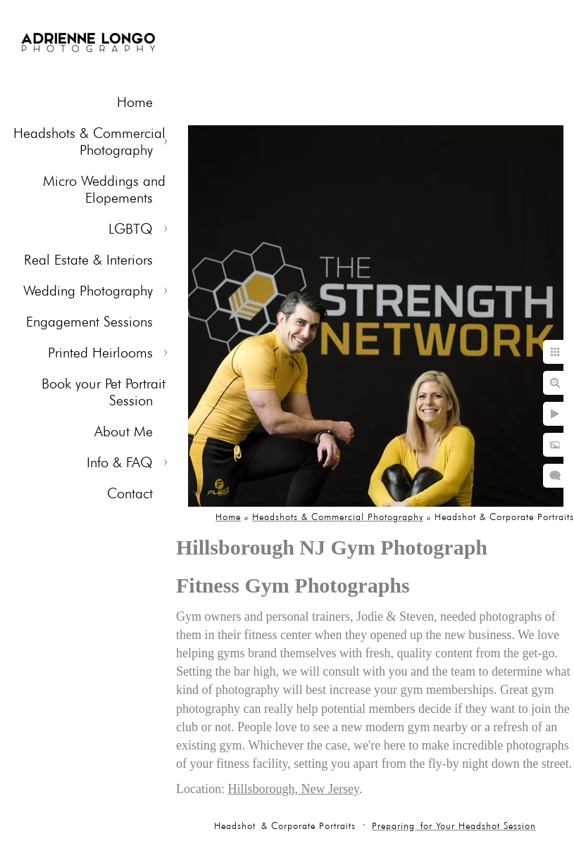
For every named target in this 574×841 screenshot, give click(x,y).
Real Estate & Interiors (88, 259)
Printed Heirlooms (100, 352)
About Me (123, 431)
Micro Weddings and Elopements (104, 189)
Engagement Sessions (89, 321)
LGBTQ (130, 228)
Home (135, 102)
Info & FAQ (120, 462)
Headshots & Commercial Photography (89, 141)
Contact (130, 493)
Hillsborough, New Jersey (292, 789)
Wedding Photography (88, 290)
